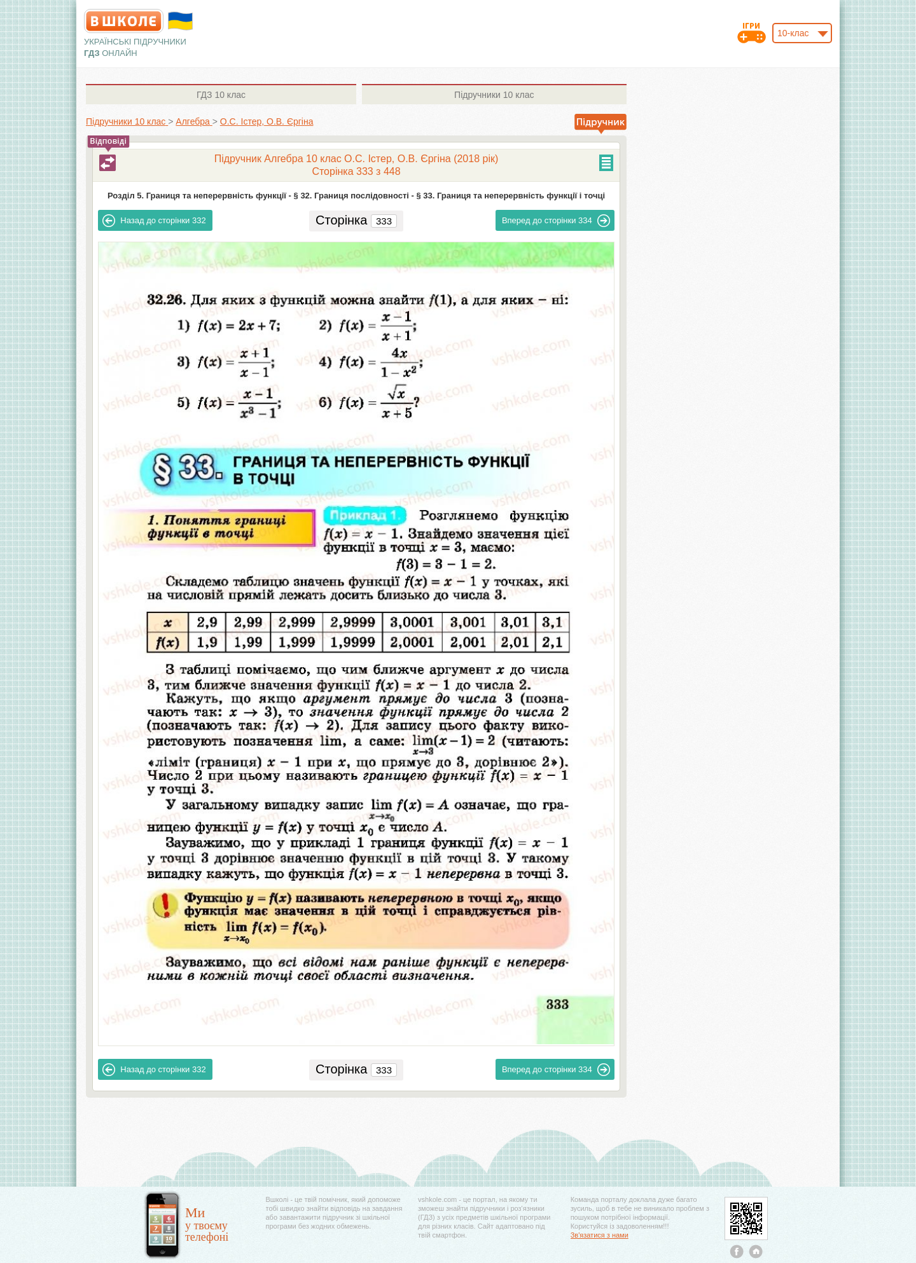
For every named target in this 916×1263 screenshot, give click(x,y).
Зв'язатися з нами (599, 1235)
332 (153, 220)
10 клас (221, 95)
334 (556, 220)
